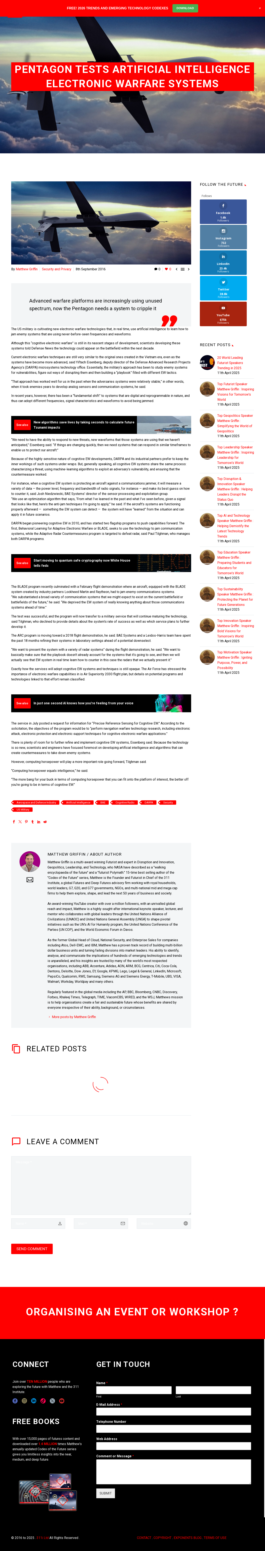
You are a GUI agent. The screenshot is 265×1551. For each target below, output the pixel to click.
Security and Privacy (56, 269)
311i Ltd (43, 1538)
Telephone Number (111, 1422)
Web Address (106, 1439)
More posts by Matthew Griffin (74, 1017)
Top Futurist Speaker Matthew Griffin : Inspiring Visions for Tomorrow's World (235, 341)
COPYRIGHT (162, 1538)
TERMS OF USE (215, 1538)
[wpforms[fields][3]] (173, 1446)
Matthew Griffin (27, 269)
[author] (38, 1223)
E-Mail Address (109, 1405)
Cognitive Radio (125, 802)
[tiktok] (43, 1400)
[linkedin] (33, 1400)
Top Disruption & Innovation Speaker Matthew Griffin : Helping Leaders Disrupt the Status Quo (235, 438)
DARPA (149, 802)
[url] (164, 1223)
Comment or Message (115, 1456)
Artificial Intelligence (78, 802)
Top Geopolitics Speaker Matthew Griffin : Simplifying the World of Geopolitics (235, 372)
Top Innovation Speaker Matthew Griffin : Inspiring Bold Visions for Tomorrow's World (235, 577)
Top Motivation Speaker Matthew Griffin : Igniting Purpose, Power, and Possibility (234, 609)
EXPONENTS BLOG (187, 1538)
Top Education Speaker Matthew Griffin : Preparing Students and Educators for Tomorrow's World (234, 511)
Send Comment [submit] (32, 1248)
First (98, 1396)
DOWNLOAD (185, 8)
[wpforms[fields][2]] (173, 1471)
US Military (23, 809)
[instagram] (24, 1400)
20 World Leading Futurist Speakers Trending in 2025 (230, 312)
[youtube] (61, 1400)
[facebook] (15, 1400)
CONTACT (144, 1538)
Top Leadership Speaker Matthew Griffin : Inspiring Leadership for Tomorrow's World (235, 404)
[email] (101, 1223)
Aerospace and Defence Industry (36, 802)
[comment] (101, 1185)
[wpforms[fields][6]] (173, 1429)
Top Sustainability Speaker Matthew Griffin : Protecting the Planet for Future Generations (235, 546)
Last (178, 1396)
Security (168, 802)
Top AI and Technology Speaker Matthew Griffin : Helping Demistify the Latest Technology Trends (235, 474)
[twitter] (52, 1400)
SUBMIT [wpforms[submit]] (106, 1493)
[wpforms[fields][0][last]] (213, 1390)
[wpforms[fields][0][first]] (134, 1390)
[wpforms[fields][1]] (173, 1412)
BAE (102, 802)
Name (102, 1383)
